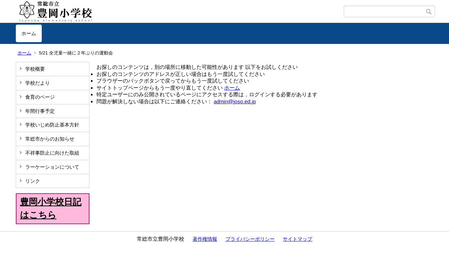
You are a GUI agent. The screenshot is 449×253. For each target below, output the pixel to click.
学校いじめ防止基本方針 (52, 125)
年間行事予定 (40, 111)
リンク (32, 181)
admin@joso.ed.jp (235, 101)
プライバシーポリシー (250, 239)
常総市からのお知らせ (49, 139)
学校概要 (35, 69)
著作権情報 (205, 239)
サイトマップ (297, 239)
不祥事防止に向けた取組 (52, 153)
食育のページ (40, 97)
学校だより (37, 83)
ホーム (28, 33)
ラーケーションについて (52, 167)
